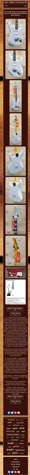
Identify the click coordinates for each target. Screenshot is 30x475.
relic (14, 422)
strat (21, 428)
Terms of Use (15, 466)
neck (10, 422)
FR (17, 469)
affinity (8, 437)
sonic (17, 431)
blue (17, 420)
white (23, 431)
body (23, 435)
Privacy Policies (15, 464)
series (12, 437)
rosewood (11, 420)
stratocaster (12, 434)
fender (10, 449)
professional (20, 422)
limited (22, 437)
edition (18, 437)
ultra (10, 447)
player (15, 452)
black (9, 428)
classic (22, 420)
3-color (22, 453)
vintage (21, 440)
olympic (9, 453)
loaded (9, 425)
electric (14, 439)
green (22, 425)
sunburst (16, 425)
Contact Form (15, 461)
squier (15, 428)
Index (15, 459)
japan (8, 440)
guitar (16, 446)
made (16, 443)
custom (21, 443)
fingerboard (20, 450)
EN (14, 469)
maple (11, 443)
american (10, 431)
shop (22, 447)
